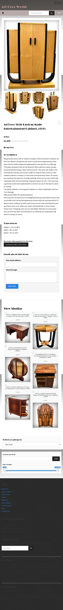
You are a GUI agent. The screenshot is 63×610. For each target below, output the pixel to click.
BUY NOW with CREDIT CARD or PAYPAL (16, 244)
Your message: (11, 270)
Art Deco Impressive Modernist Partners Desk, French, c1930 (17, 315)
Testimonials (6, 505)
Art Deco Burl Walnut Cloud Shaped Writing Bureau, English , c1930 (45, 395)
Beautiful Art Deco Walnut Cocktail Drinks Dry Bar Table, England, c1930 (45, 355)
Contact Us (6, 511)
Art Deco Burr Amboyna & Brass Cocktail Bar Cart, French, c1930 (17, 387)
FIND (56, 459)
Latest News (6, 503)
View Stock (5, 494)
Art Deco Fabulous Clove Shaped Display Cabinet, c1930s (17, 349)
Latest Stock (6, 492)
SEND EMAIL (12, 286)
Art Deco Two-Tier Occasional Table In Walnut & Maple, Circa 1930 (45, 316)
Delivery (5, 500)
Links (3, 497)
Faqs (3, 508)
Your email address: (13, 260)
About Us (5, 489)
